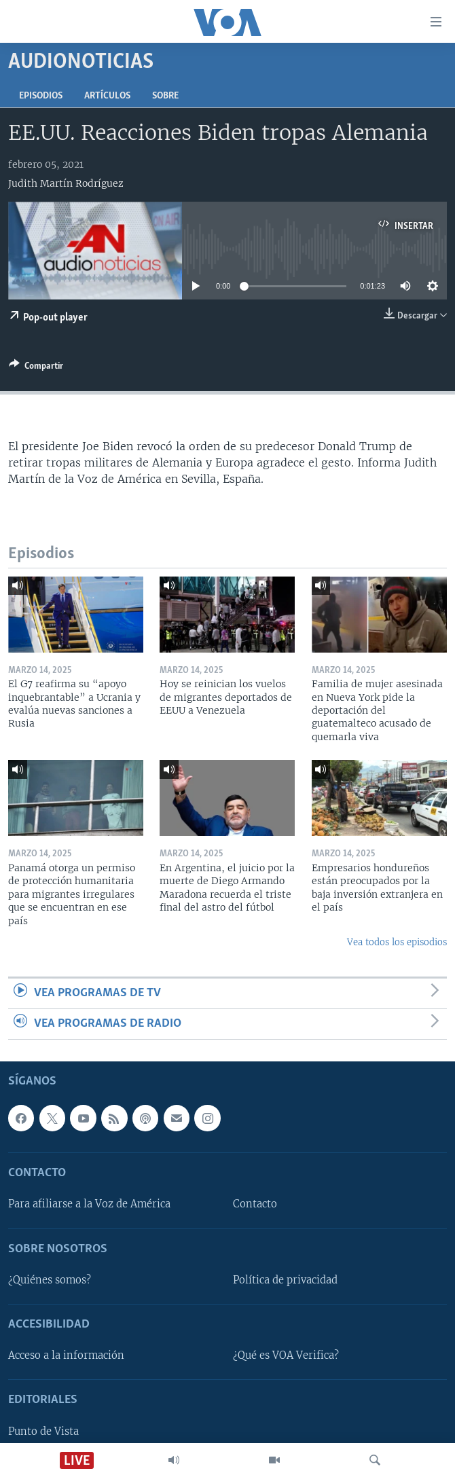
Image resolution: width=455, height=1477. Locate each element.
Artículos (107, 96)
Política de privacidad (285, 1280)
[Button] (36, 368)
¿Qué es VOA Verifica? (286, 1356)
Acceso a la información (66, 1356)
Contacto (255, 1205)
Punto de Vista (43, 1431)
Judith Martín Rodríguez (66, 183)
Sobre (165, 96)
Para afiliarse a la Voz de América (89, 1205)
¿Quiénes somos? (49, 1280)
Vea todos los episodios (397, 942)
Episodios (40, 96)
